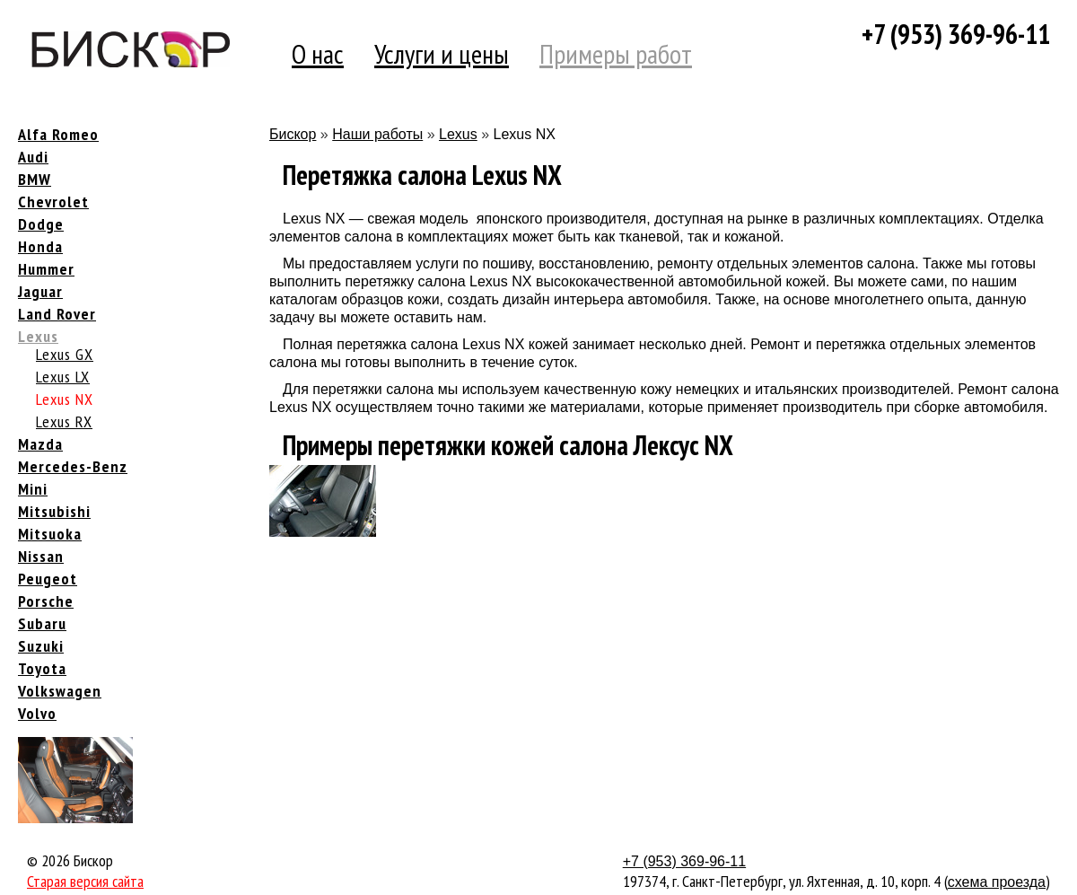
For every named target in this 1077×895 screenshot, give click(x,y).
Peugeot (47, 578)
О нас (318, 53)
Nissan (41, 556)
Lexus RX (64, 421)
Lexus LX (63, 376)
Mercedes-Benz (72, 466)
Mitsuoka (50, 533)
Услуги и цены (441, 53)
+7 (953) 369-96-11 (956, 33)
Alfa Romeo (58, 134)
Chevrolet (53, 201)
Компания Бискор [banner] (130, 49)
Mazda (40, 444)
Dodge (41, 224)
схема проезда (997, 882)
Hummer (46, 269)
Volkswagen (59, 690)
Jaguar (40, 291)
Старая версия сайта (85, 881)
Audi (33, 156)
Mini (33, 488)
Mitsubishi (54, 511)
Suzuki (41, 646)
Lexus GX (64, 354)
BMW (34, 179)
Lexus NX (64, 399)
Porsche (46, 601)
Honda (40, 246)
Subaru (42, 623)
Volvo (37, 713)
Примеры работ (615, 53)
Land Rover (57, 313)
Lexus (38, 336)
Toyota (42, 668)
